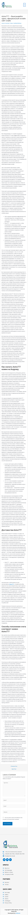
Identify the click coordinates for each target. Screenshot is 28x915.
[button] (24, 5)
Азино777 (11, 584)
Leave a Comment (5, 23)
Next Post (14, 769)
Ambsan (18, 913)
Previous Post (14, 766)
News (11, 23)
